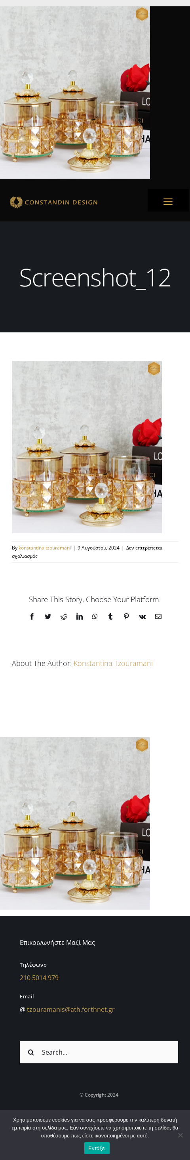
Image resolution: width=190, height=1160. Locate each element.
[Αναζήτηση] (31, 1052)
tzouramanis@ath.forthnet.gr (71, 1009)
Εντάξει (97, 1148)
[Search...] (99, 1052)
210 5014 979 (39, 977)
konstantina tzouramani (45, 547)
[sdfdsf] (70, 197)
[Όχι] (180, 1135)
